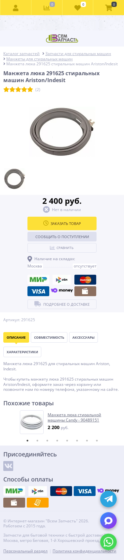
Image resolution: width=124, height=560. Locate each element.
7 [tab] (87, 440)
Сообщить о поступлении (62, 236)
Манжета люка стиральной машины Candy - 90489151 (74, 417)
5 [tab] (67, 440)
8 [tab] (97, 440)
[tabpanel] (62, 422)
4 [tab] (57, 440)
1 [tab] (27, 440)
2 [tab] (37, 440)
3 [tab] (47, 440)
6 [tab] (77, 440)
